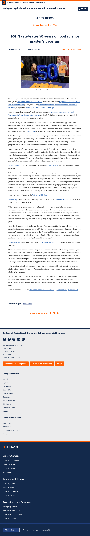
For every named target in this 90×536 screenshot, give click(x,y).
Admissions (7, 427)
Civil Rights (7, 386)
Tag (55, 25)
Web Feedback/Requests (16, 363)
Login (59, 363)
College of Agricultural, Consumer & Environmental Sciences (34, 8)
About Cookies (11, 530)
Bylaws (5, 383)
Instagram (4, 339)
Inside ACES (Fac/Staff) (42, 363)
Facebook (9, 339)
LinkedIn (23, 339)
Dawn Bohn (27, 304)
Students (71, 49)
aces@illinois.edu (14, 357)
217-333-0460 (8, 354)
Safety (5, 411)
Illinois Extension (9, 400)
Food (79, 49)
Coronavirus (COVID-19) (11, 430)
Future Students (9, 408)
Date (50, 25)
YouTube (18, 339)
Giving (5, 434)
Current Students (9, 393)
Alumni (5, 379)
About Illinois (7, 423)
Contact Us (7, 390)
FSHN (63, 49)
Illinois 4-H (7, 404)
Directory (6, 397)
